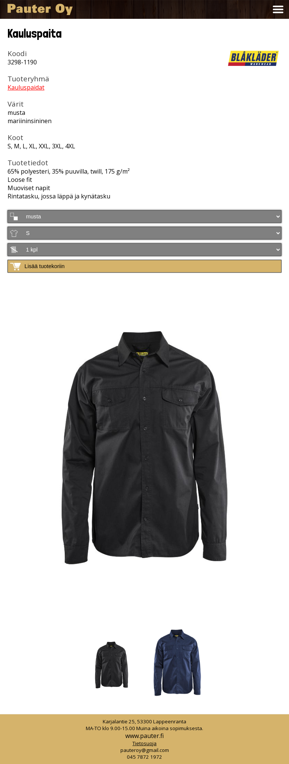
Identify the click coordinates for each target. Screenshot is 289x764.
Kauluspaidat (26, 87)
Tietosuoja (144, 743)
